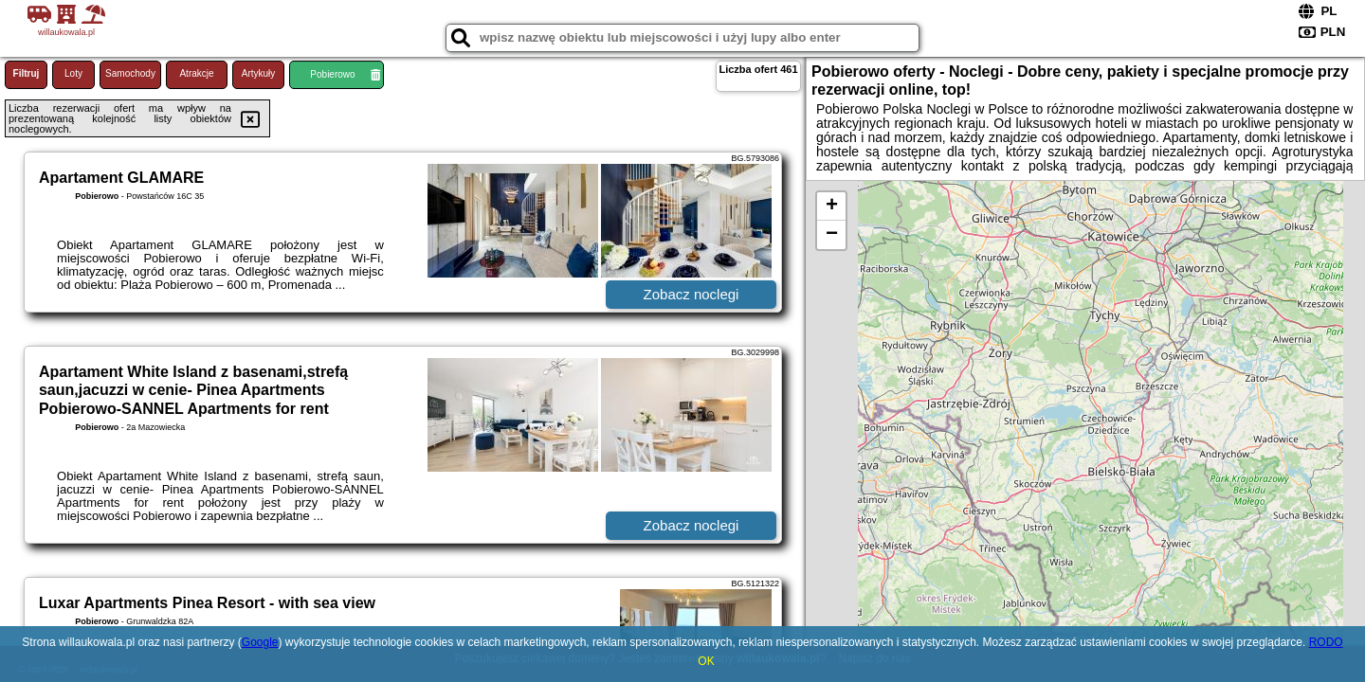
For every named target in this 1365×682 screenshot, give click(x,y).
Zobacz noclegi (691, 294)
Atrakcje (196, 73)
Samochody (130, 73)
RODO (1326, 642)
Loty (73, 73)
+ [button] (832, 206)
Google (260, 642)
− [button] (832, 235)
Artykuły (259, 73)
